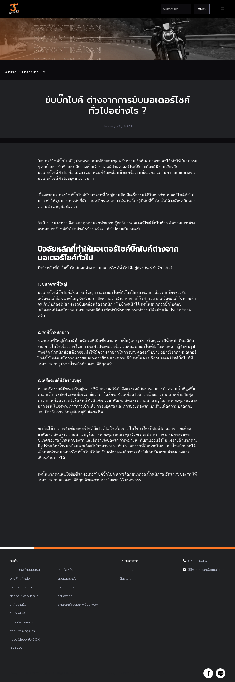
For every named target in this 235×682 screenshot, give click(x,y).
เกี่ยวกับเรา (127, 569)
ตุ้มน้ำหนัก (16, 648)
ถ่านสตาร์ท (65, 596)
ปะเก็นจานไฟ (18, 604)
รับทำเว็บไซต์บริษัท (154, 673)
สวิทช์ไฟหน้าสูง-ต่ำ (22, 631)
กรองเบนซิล (66, 587)
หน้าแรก (10, 72)
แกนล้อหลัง (65, 569)
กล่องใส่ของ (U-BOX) (25, 639)
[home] (14, 9)
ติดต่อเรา (126, 578)
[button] (222, 9)
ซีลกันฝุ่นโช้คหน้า (21, 587)
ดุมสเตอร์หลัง (67, 578)
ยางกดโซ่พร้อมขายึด (24, 596)
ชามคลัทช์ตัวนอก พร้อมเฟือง (78, 604)
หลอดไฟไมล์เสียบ (21, 622)
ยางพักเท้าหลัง (20, 578)
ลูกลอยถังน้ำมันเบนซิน (25, 569)
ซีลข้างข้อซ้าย (19, 613)
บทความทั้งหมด (33, 72)
